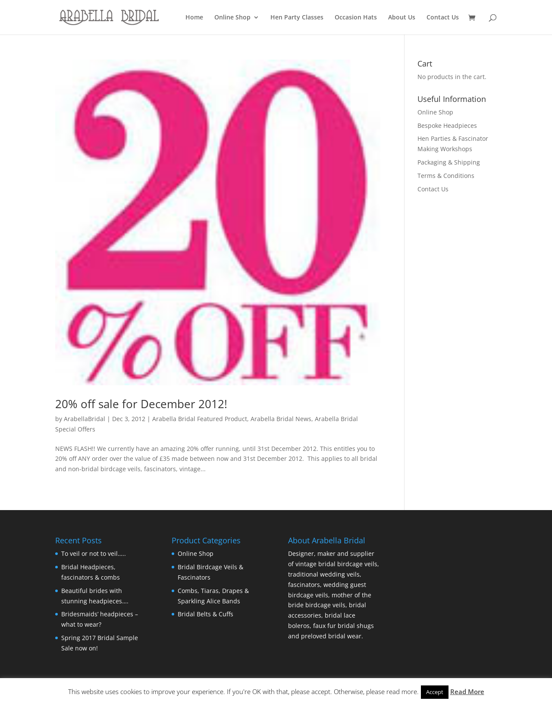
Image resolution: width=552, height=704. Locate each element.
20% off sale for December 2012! (141, 404)
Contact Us (443, 17)
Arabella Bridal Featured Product (199, 419)
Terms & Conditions (445, 175)
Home (194, 17)
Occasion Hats (356, 17)
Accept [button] (434, 692)
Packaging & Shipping (448, 162)
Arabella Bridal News (281, 419)
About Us (401, 17)
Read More (467, 691)
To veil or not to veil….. (93, 553)
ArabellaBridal (84, 419)
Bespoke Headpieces (447, 125)
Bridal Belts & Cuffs (205, 614)
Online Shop (232, 17)
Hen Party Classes (296, 17)
